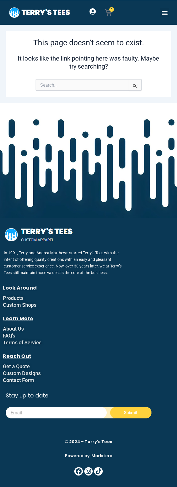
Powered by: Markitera (88, 456)
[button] (164, 12)
